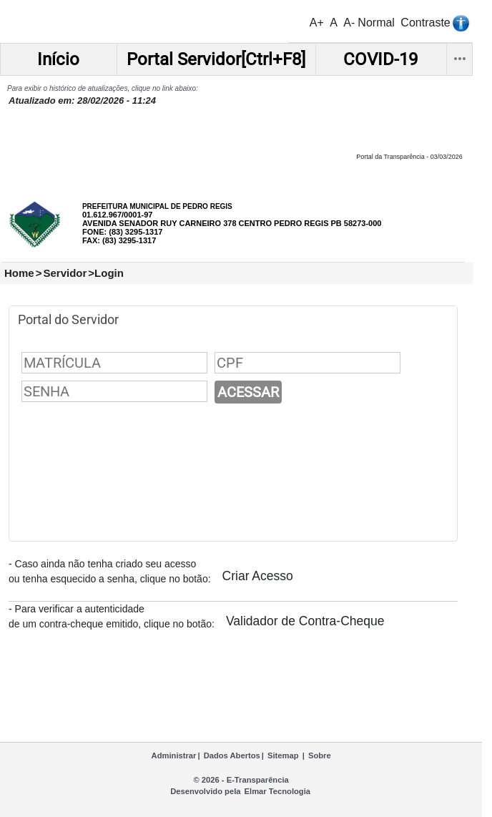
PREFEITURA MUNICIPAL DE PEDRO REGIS (157, 206)
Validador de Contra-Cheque (305, 621)
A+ (317, 22)
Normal (376, 22)
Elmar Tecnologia (277, 791)
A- (349, 22)
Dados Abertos (232, 755)
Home (19, 273)
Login (109, 273)
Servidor (65, 273)
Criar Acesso (257, 576)
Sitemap (283, 755)
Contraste (425, 22)
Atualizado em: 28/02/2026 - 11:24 (82, 100)
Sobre (319, 755)
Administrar (174, 755)
